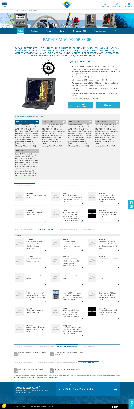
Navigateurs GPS (79, 31)
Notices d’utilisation (88, 185)
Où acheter (108, 105)
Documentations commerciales (67, 185)
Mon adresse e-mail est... (66, 385)
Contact (50, 407)
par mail (99, 375)
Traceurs (49, 31)
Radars (20, 31)
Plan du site (41, 407)
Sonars (63, 31)
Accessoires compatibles (46, 185)
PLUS (114, 31)
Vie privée (32, 407)
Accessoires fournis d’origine (24, 185)
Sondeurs (34, 31)
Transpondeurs (100, 31)
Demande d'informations (82, 105)
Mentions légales (20, 407)
